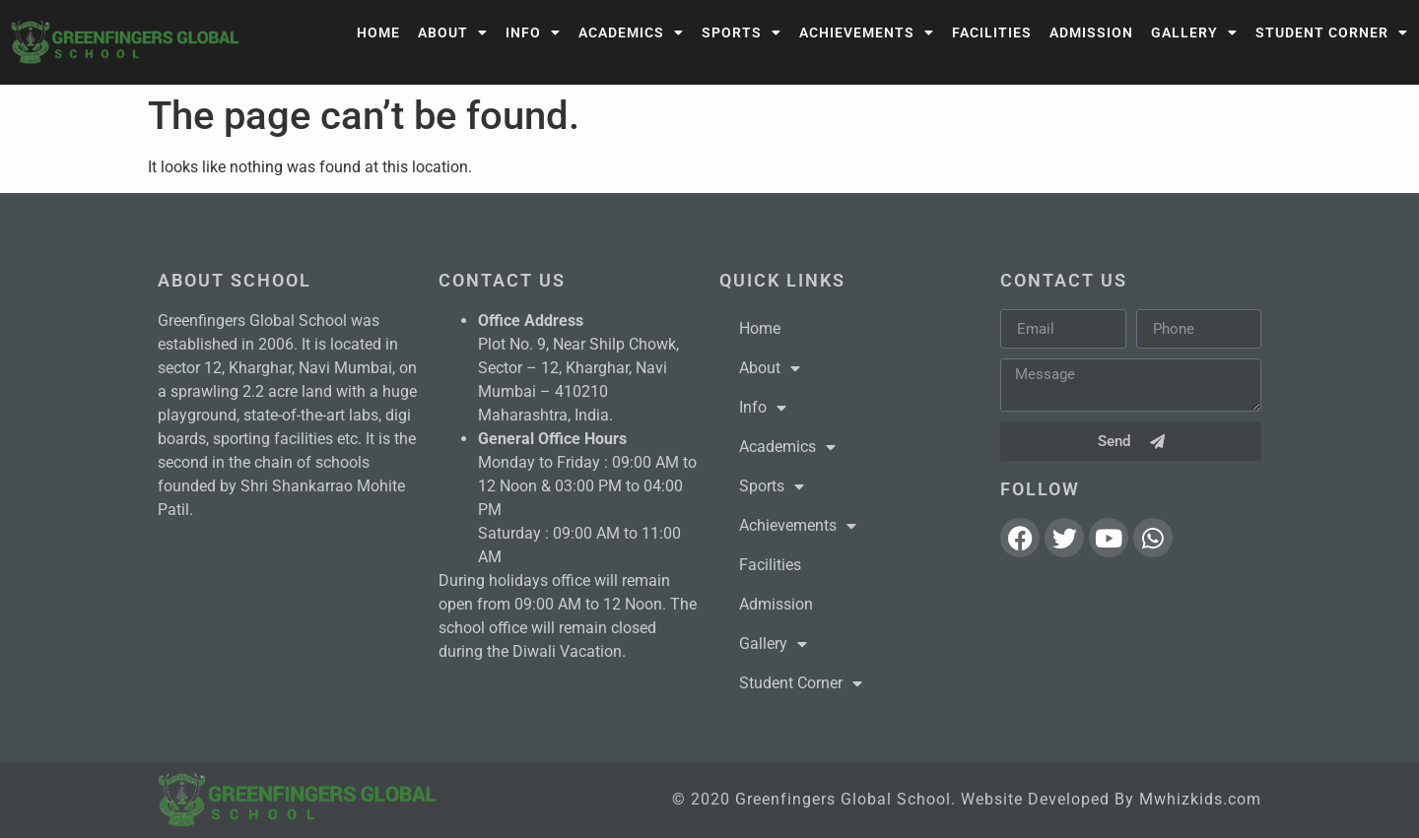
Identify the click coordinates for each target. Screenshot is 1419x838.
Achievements (866, 32)
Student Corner (1331, 32)
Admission (1091, 32)
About (453, 32)
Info (533, 32)
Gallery (1194, 32)
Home (378, 32)
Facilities (992, 32)
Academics (631, 32)
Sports (741, 32)
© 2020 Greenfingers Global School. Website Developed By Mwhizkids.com (966, 799)
